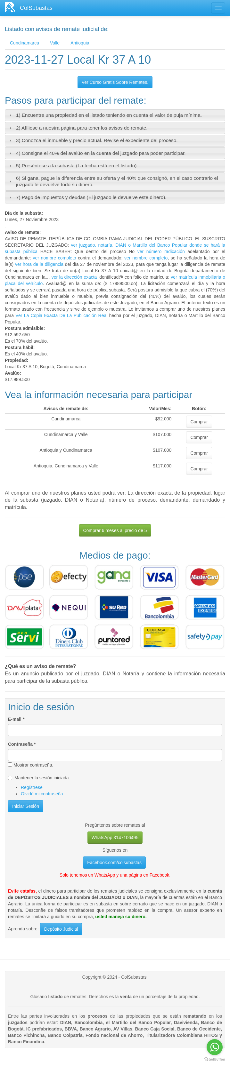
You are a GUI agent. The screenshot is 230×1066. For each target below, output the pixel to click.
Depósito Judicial (61, 929)
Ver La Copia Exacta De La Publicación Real (61, 315)
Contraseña (22, 744)
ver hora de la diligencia (39, 264)
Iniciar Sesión (25, 806)
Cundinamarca (24, 42)
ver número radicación (161, 251)
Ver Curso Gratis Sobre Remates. (115, 82)
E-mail (16, 719)
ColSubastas (36, 8)
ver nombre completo (54, 257)
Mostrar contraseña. (30, 765)
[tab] (115, 115)
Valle (55, 42)
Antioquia (79, 42)
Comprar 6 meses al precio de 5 (115, 530)
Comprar (199, 421)
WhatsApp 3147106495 (115, 837)
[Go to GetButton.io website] (214, 1059)
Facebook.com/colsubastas (114, 862)
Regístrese (32, 787)
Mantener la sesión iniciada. (39, 777)
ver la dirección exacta (74, 277)
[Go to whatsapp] (215, 1047)
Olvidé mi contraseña (42, 793)
